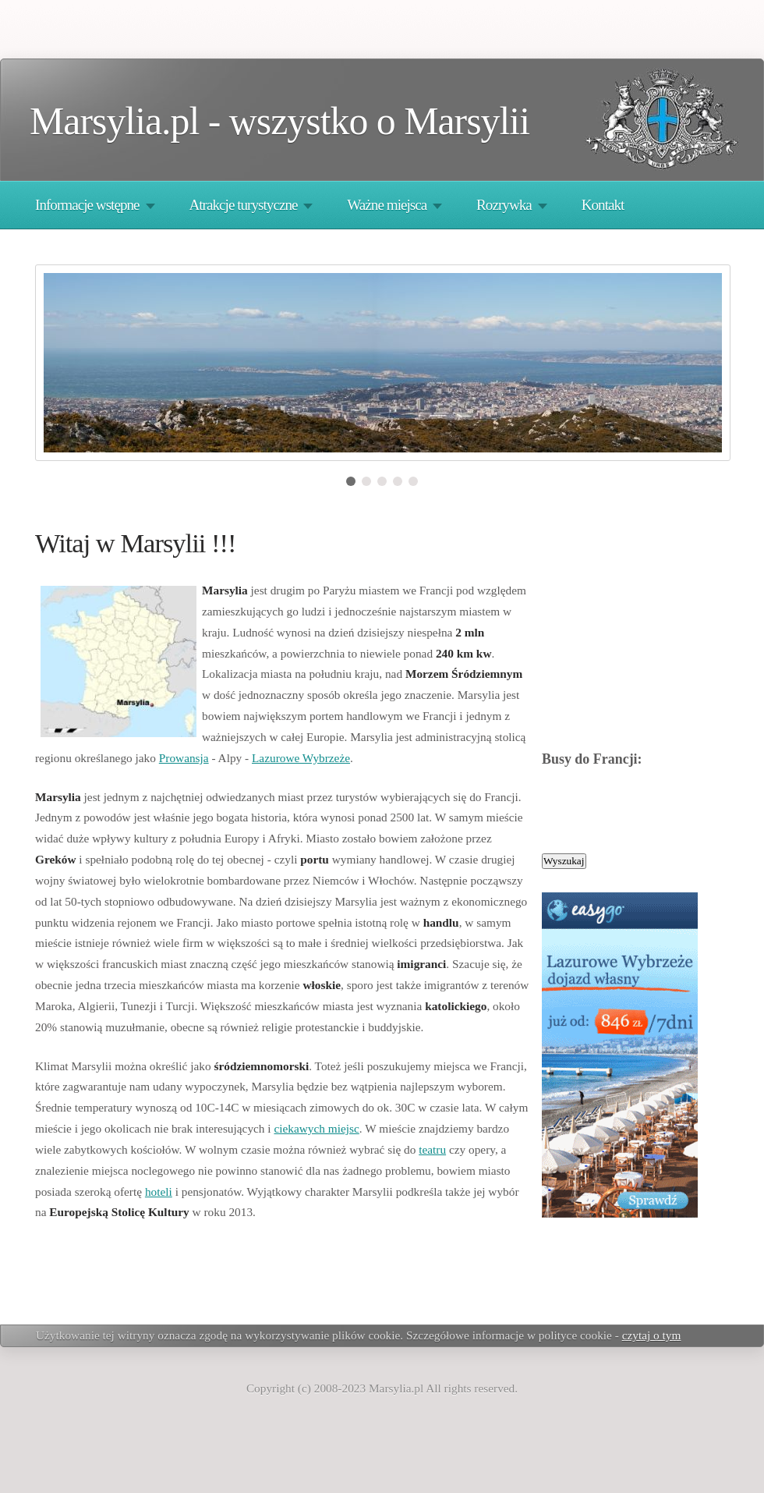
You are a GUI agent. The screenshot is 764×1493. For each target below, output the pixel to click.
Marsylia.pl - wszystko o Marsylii (279, 121)
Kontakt (603, 205)
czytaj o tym (651, 1335)
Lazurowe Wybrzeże (301, 757)
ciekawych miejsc (316, 1128)
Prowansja (184, 757)
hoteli (158, 1191)
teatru (432, 1149)
